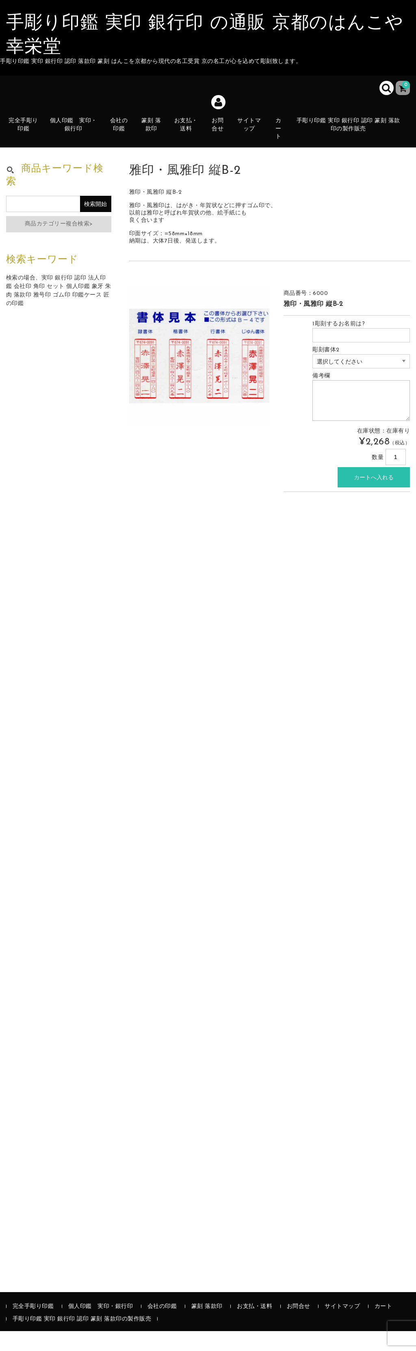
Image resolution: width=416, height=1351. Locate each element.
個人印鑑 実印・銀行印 (76, 131)
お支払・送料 (190, 136)
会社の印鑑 (121, 136)
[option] (199, 375)
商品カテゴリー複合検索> (59, 244)
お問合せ (221, 141)
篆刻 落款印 (154, 136)
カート (283, 136)
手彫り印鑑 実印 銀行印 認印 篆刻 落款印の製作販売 (353, 131)
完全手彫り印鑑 (26, 136)
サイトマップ (254, 136)
